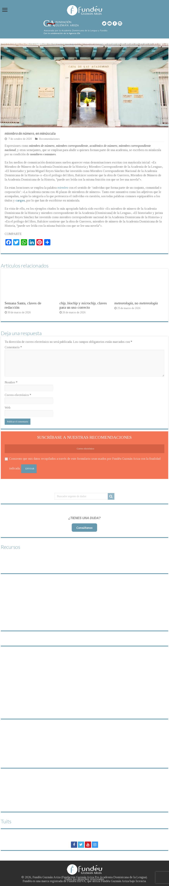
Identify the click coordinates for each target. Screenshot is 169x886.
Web (7, 407)
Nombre (11, 382)
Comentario (13, 347)
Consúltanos (84, 527)
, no (136, 303)
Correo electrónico (18, 395)
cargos (20, 200)
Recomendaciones (49, 138)
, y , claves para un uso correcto (83, 305)
